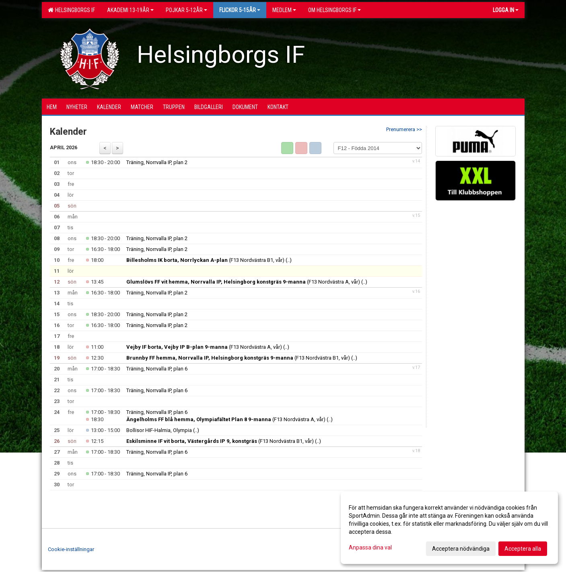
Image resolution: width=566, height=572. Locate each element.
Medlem (284, 10)
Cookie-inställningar (71, 549)
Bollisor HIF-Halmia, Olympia (159, 430)
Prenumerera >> (404, 129)
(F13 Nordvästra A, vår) (243, 282)
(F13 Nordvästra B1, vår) (205, 260)
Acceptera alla (522, 548)
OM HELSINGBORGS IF (334, 10)
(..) (289, 260)
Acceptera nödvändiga (461, 548)
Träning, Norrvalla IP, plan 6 (156, 369)
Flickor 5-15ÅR (239, 10)
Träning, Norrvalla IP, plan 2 (156, 162)
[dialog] (449, 528)
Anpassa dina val (370, 547)
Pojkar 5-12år (186, 10)
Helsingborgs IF (71, 10)
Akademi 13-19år (130, 10)
